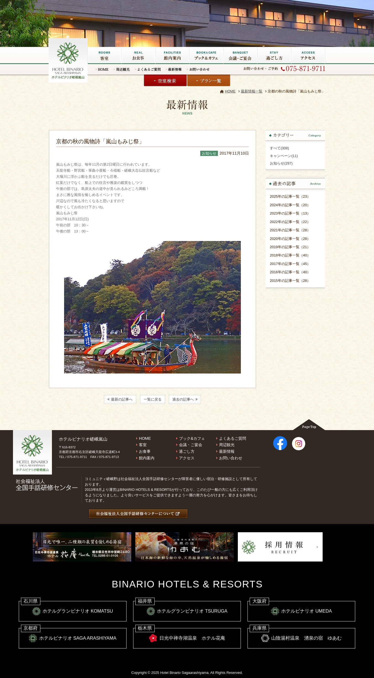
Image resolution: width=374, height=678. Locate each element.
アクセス (308, 55)
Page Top (309, 424)
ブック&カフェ (206, 55)
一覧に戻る (153, 399)
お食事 (138, 55)
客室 (104, 55)
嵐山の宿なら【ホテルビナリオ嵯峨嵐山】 (68, 59)
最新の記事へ (120, 399)
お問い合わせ (198, 69)
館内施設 (172, 55)
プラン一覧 (208, 80)
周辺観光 (122, 69)
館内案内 (146, 458)
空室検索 (165, 80)
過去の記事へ (184, 399)
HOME (102, 69)
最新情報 (174, 69)
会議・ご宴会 (240, 55)
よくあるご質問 (147, 69)
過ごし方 (274, 55)
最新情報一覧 (251, 91)
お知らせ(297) (281, 163)
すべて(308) (279, 148)
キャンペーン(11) (284, 156)
